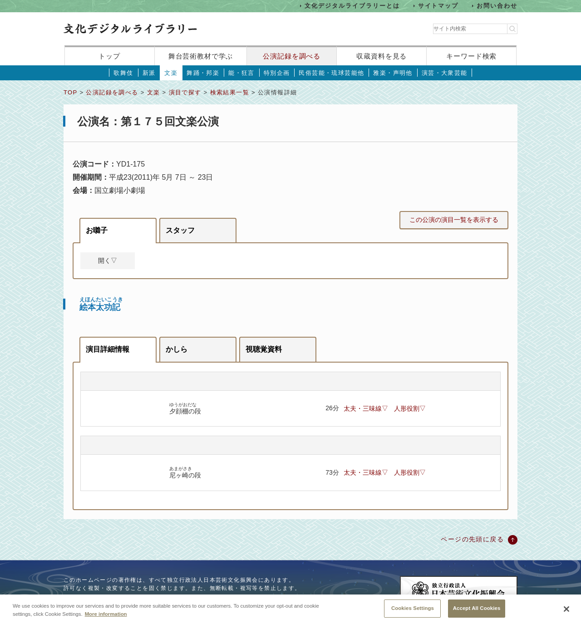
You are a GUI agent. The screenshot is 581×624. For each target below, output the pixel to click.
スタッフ (180, 230)
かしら (176, 349)
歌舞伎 (123, 72)
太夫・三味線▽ (366, 408)
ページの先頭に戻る (472, 539)
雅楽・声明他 (392, 72)
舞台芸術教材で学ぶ (200, 56)
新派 (149, 72)
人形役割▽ (410, 408)
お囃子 (97, 230)
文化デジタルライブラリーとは (352, 5)
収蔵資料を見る (381, 56)
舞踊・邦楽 (203, 72)
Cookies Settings (412, 613)
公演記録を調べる (291, 56)
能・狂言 (241, 72)
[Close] (566, 614)
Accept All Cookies (477, 613)
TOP (70, 92)
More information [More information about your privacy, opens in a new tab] (106, 618)
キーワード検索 (471, 56)
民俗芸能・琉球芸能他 (331, 72)
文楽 (170, 72)
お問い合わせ (497, 5)
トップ (109, 56)
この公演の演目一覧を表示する (453, 219)
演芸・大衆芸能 (445, 72)
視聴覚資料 (264, 349)
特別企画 (277, 72)
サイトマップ (438, 5)
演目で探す (185, 92)
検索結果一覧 (229, 92)
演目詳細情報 (107, 349)
